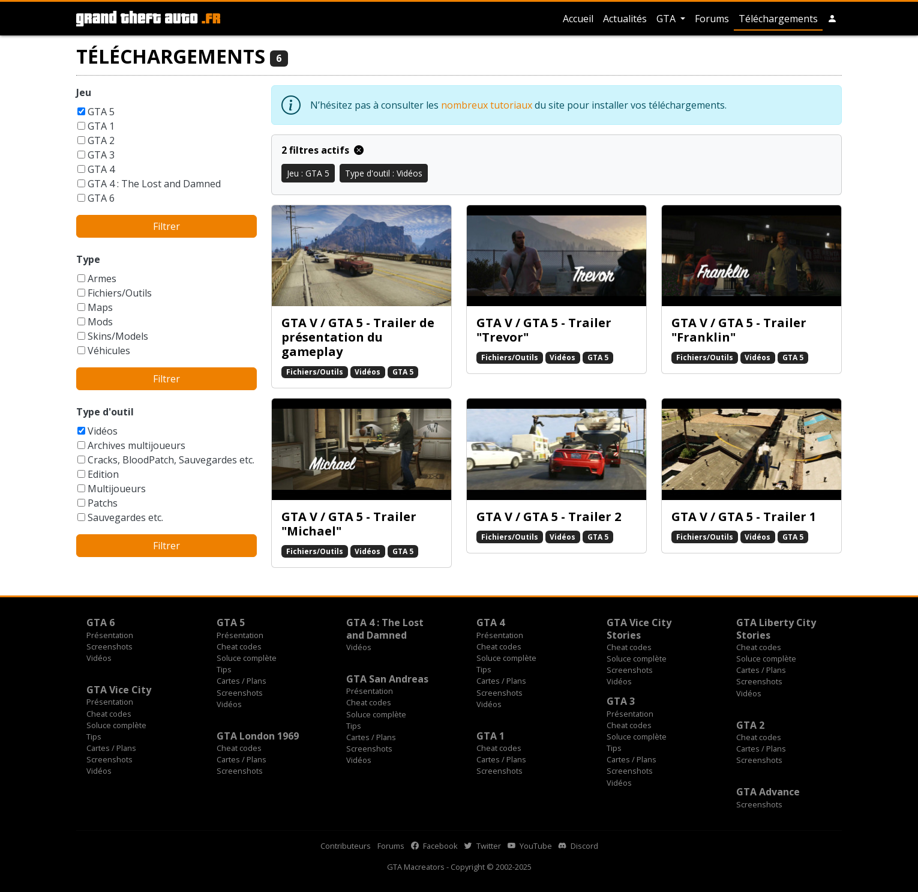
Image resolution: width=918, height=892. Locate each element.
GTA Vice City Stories (639, 628)
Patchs (103, 503)
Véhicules (109, 350)
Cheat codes (239, 646)
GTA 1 (101, 126)
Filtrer (166, 226)
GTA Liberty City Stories (776, 628)
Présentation (109, 635)
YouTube (530, 845)
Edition (103, 474)
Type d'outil (105, 411)
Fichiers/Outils (120, 293)
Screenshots (109, 646)
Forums (712, 18)
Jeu (83, 92)
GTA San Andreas (387, 679)
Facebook (434, 845)
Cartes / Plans (241, 680)
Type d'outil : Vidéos (383, 173)
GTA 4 (101, 169)
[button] (832, 19)
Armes (102, 278)
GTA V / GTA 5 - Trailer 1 (743, 516)
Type (88, 259)
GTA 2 (101, 140)
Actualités (625, 18)
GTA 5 (101, 111)
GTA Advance (768, 791)
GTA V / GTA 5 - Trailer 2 (548, 516)
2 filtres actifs (322, 150)
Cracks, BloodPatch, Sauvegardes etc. (171, 459)
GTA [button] (667, 18)
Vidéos (103, 431)
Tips (224, 669)
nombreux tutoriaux (486, 105)
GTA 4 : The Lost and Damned (154, 183)
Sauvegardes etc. (125, 517)
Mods (100, 321)
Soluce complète (247, 657)
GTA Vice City (118, 689)
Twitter (482, 845)
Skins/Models (118, 336)
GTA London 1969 (258, 736)
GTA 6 (101, 198)
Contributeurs (345, 845)
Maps (100, 307)
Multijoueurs (117, 488)
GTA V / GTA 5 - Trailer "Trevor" (543, 330)
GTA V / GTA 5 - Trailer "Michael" (348, 523)
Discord (578, 845)
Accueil (578, 18)
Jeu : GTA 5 (308, 173)
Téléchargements (778, 18)
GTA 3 (101, 154)
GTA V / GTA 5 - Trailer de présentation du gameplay (357, 337)
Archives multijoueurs (136, 445)
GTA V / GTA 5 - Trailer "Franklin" (738, 330)
